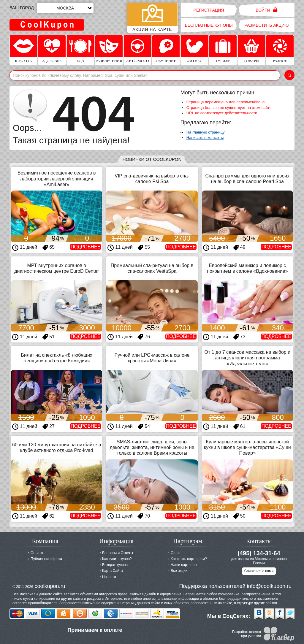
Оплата (37, 553)
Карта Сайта (112, 571)
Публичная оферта (46, 559)
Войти (266, 9)
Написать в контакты (205, 137)
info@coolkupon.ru (269, 586)
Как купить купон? (117, 559)
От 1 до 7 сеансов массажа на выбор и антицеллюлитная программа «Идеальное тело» (248, 358)
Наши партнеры (184, 565)
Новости (109, 577)
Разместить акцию (267, 25)
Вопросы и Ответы (117, 553)
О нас (175, 553)
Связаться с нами (258, 571)
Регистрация (209, 10)
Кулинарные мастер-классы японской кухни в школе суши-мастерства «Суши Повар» (247, 447)
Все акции (179, 571)
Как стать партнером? (189, 559)
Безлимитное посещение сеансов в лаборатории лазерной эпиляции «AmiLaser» (57, 178)
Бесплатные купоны (208, 25)
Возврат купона (115, 565)
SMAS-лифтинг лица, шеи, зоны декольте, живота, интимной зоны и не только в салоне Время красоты (152, 447)
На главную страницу (205, 132)
